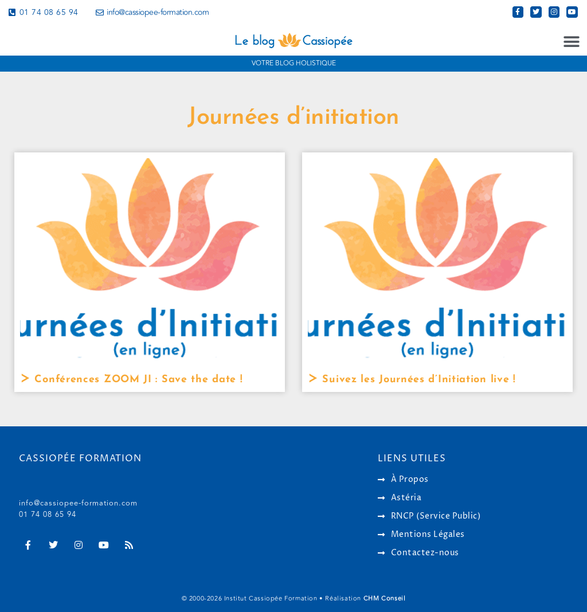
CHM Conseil (384, 598)
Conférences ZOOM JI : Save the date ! (137, 379)
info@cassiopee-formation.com (78, 503)
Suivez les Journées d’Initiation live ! (417, 379)
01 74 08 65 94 (47, 514)
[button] (571, 42)
